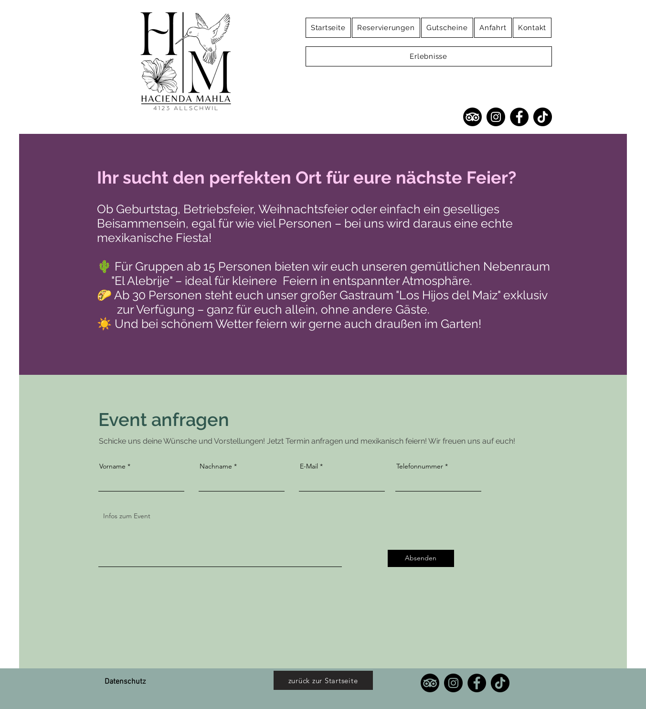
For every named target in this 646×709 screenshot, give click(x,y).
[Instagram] (496, 117)
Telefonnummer (419, 466)
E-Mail (309, 466)
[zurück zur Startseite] (323, 680)
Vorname (112, 466)
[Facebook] (519, 117)
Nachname (216, 466)
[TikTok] (542, 117)
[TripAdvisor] (472, 117)
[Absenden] (421, 558)
